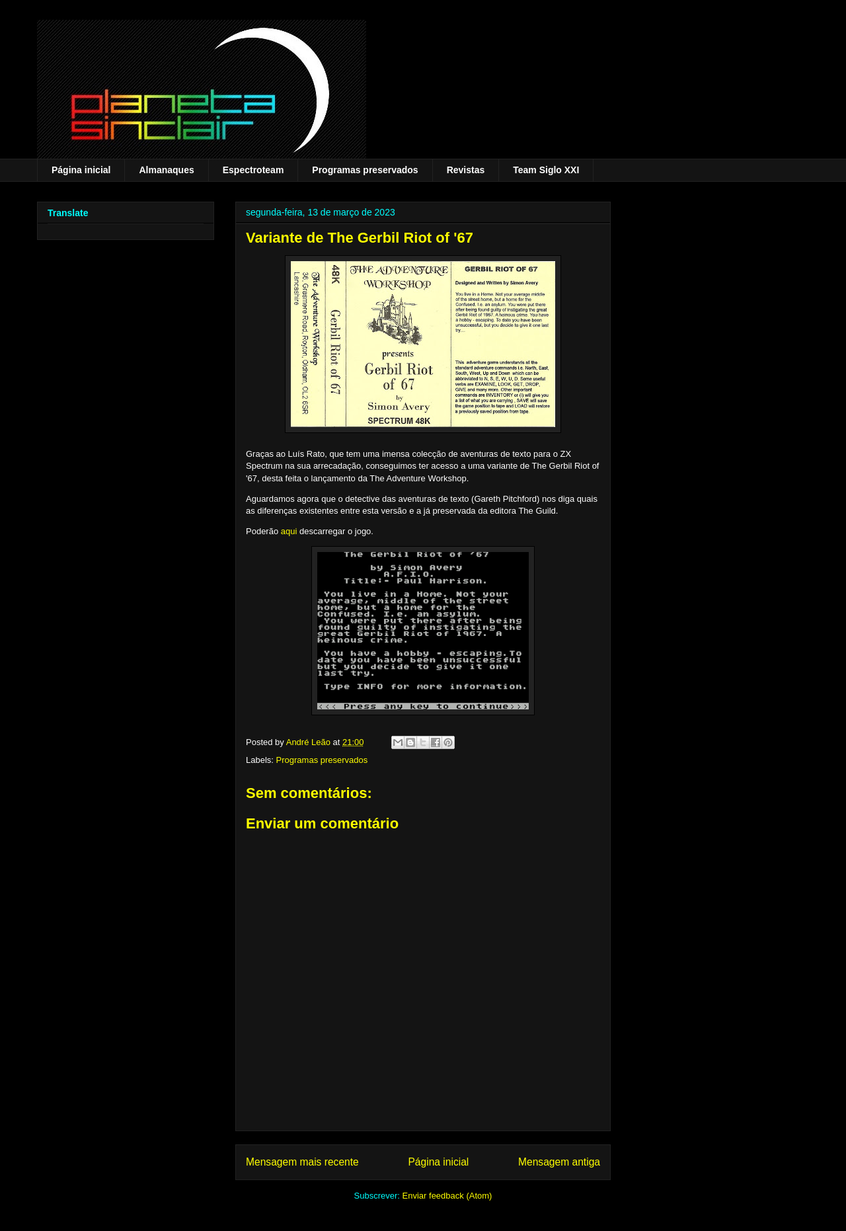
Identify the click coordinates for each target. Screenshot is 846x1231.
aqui (289, 531)
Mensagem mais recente (302, 1162)
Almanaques (166, 170)
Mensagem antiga (559, 1162)
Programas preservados (365, 170)
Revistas (466, 170)
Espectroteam (253, 170)
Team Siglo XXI (546, 170)
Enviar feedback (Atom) (447, 1196)
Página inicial (81, 170)
